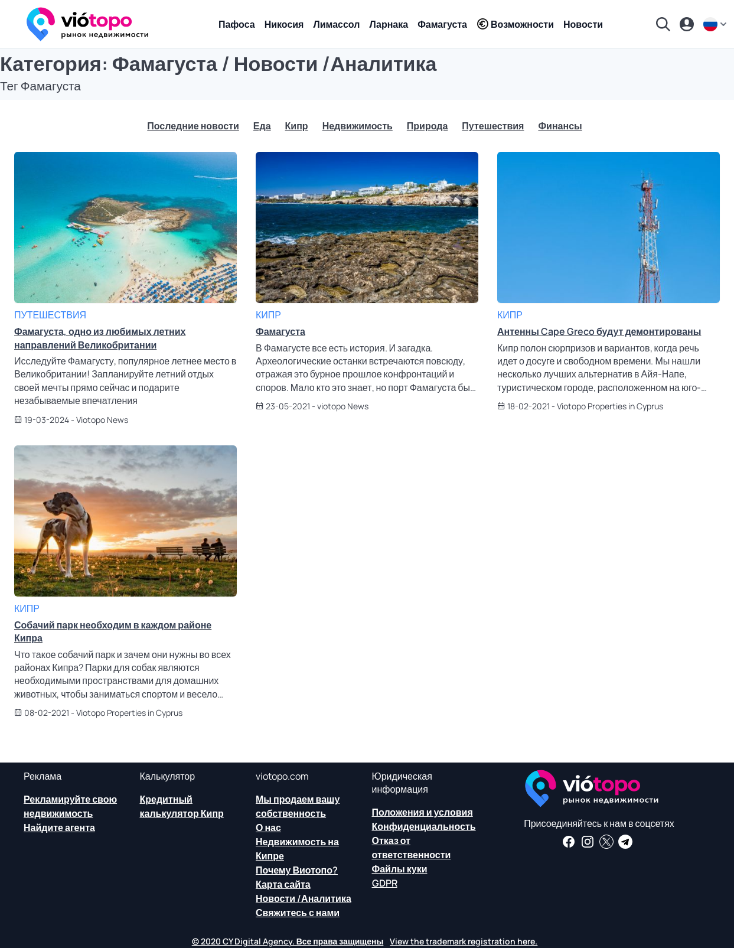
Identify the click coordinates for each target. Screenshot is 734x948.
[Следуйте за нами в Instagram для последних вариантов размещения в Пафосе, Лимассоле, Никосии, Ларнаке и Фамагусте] (587, 842)
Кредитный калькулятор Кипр (182, 806)
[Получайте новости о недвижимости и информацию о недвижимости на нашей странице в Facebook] (569, 842)
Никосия (284, 24)
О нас (268, 827)
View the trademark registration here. (463, 941)
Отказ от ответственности (411, 847)
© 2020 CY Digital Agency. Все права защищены (288, 941)
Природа (427, 125)
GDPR (384, 883)
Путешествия (493, 125)
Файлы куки (400, 868)
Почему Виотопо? (297, 870)
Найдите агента (59, 827)
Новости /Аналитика (303, 898)
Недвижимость (357, 125)
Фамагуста (442, 24)
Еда (262, 125)
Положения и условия (422, 812)
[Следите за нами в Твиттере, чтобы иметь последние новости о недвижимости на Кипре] (606, 842)
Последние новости (193, 125)
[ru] (716, 24)
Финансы (560, 125)
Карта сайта (283, 884)
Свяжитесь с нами (298, 912)
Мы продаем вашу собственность (298, 806)
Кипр (296, 125)
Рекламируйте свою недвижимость (70, 806)
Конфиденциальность (424, 826)
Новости (583, 24)
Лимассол (336, 24)
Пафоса (236, 24)
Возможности (515, 24)
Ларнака (388, 24)
